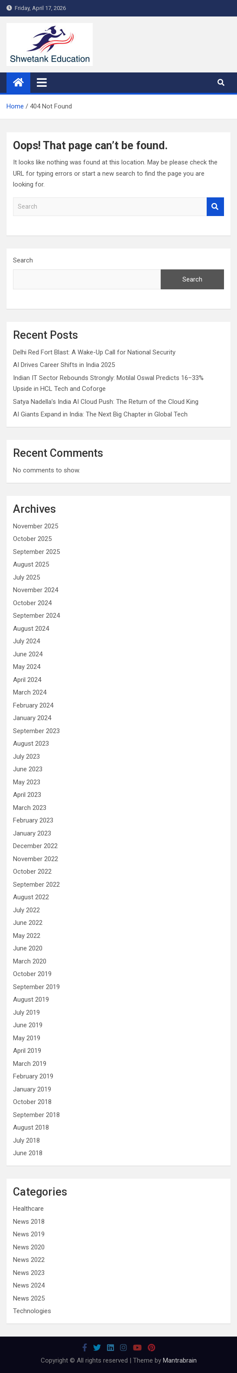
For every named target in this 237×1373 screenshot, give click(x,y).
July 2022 (26, 910)
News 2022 (29, 1260)
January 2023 (32, 833)
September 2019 (36, 987)
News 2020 (29, 1247)
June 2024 (27, 654)
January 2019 (32, 1089)
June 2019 (27, 1025)
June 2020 (27, 948)
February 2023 (33, 820)
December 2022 (35, 846)
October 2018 (32, 1102)
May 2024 (26, 667)
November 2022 (35, 859)
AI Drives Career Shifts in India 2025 (64, 365)
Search (215, 206)
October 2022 (32, 871)
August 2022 (31, 897)
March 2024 (29, 692)
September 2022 (36, 884)
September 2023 (36, 731)
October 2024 (32, 603)
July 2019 (26, 1012)
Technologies (32, 1311)
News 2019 (29, 1234)
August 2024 (31, 628)
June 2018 (27, 1153)
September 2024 (36, 615)
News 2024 (29, 1285)
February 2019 (33, 1076)
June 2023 (27, 769)
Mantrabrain (180, 1360)
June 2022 (27, 923)
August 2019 (31, 999)
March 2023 (29, 808)
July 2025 (26, 577)
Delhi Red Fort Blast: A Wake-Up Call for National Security (94, 352)
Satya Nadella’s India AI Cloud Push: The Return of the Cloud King (105, 402)
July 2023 (26, 756)
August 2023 (31, 743)
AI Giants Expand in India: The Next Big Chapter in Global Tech (100, 414)
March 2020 (29, 961)
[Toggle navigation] (41, 82)
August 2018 (31, 1127)
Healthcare (28, 1208)
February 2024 (33, 705)
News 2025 (29, 1298)
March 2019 (29, 1064)
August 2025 (31, 564)
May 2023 (26, 782)
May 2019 (26, 1038)
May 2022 (26, 936)
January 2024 (32, 718)
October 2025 (32, 539)
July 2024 (26, 641)
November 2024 (35, 590)
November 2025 (35, 526)
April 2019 (27, 1051)
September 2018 (36, 1115)
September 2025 (36, 552)
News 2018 (29, 1222)
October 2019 (32, 974)
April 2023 (27, 795)
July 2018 (26, 1140)
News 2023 (29, 1273)
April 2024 (27, 680)
